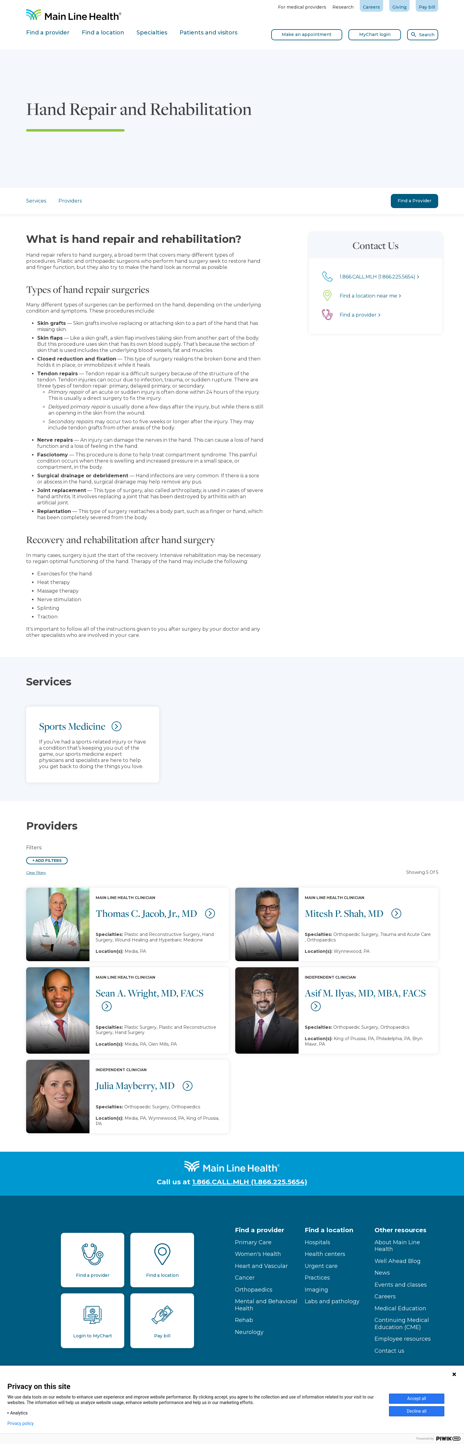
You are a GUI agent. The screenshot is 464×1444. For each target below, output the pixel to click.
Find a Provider (414, 200)
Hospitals (317, 1242)
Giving (399, 7)
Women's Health (258, 1254)
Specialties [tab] (152, 32)
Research (343, 7)
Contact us (389, 1350)
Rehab (244, 1320)
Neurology (249, 1332)
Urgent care (321, 1266)
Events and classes (401, 1284)
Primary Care (253, 1242)
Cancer (245, 1277)
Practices (317, 1277)
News (382, 1272)
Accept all (416, 1398)
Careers (371, 7)
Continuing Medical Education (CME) (402, 1324)
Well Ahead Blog (398, 1261)
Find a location (329, 1230)
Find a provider (259, 1230)
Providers (70, 201)
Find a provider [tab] (47, 32)
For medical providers (302, 7)
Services (36, 201)
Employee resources (403, 1339)
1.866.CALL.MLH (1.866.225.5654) (249, 1182)
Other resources (400, 1230)
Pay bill (427, 7)
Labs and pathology (332, 1301)
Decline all (416, 1411)
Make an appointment (306, 34)
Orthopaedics (253, 1289)
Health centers (325, 1254)
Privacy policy (20, 1423)
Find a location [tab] (103, 32)
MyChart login (375, 34)
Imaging (316, 1289)
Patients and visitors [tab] (208, 32)
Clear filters (36, 872)
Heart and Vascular (261, 1266)
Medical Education (400, 1308)
